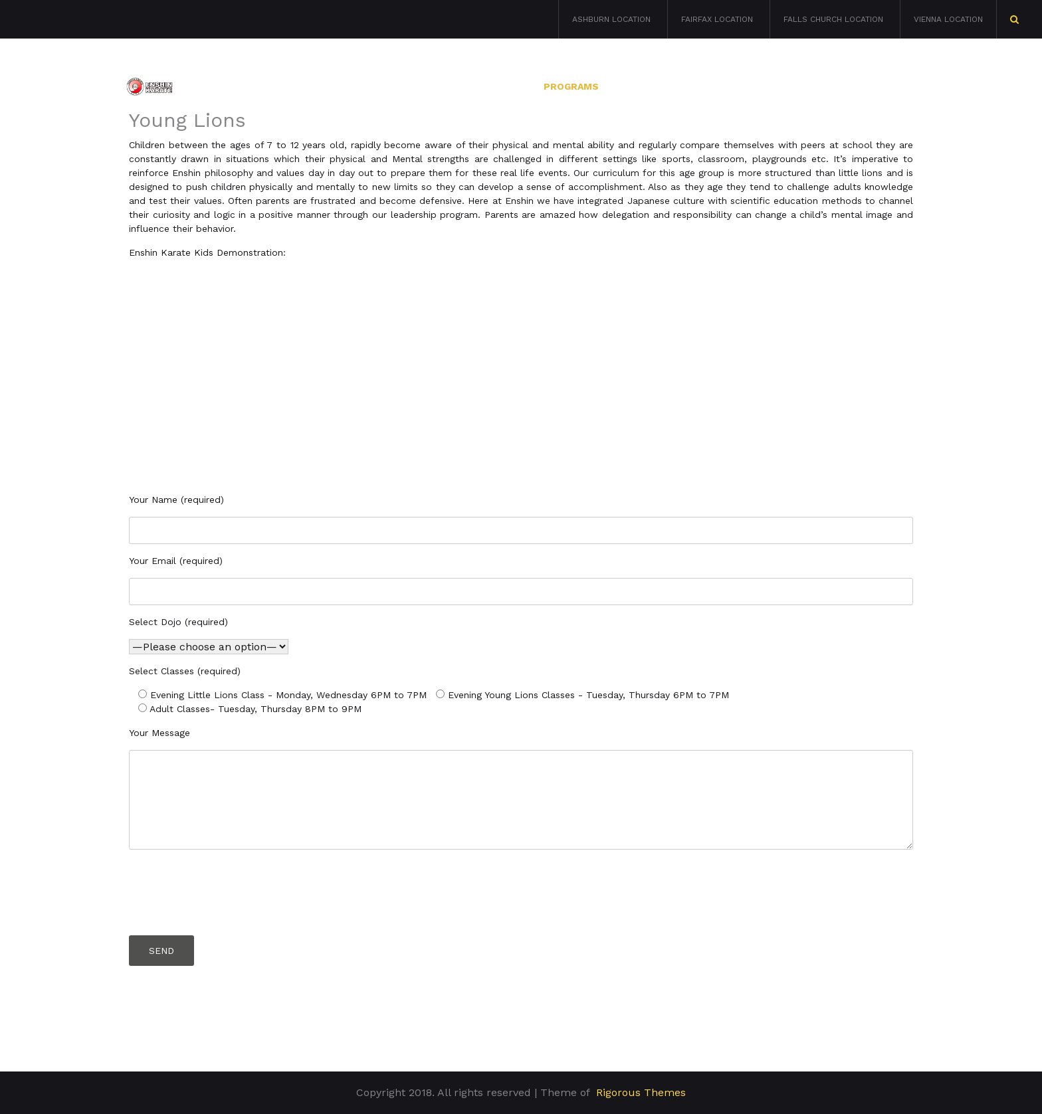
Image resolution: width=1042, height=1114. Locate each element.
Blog (903, 86)
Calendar (745, 86)
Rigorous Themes (641, 1092)
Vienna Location (948, 19)
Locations (659, 86)
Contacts (830, 86)
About (493, 86)
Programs (571, 86)
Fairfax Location (717, 19)
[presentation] (230, 889)
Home (429, 86)
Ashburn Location (611, 19)
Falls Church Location (833, 19)
